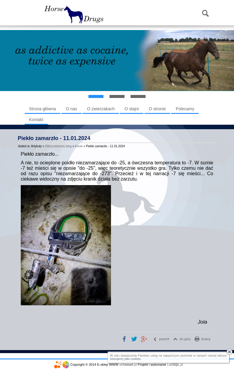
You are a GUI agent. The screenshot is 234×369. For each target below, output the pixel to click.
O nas (71, 108)
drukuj (205, 339)
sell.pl (128, 364)
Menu (32, 14)
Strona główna (42, 108)
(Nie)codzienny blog (58, 146)
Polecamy (185, 108)
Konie (79, 146)
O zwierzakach (101, 108)
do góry (185, 339)
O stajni (132, 108)
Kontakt (36, 119)
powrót (164, 339)
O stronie (157, 108)
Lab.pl (175, 364)
